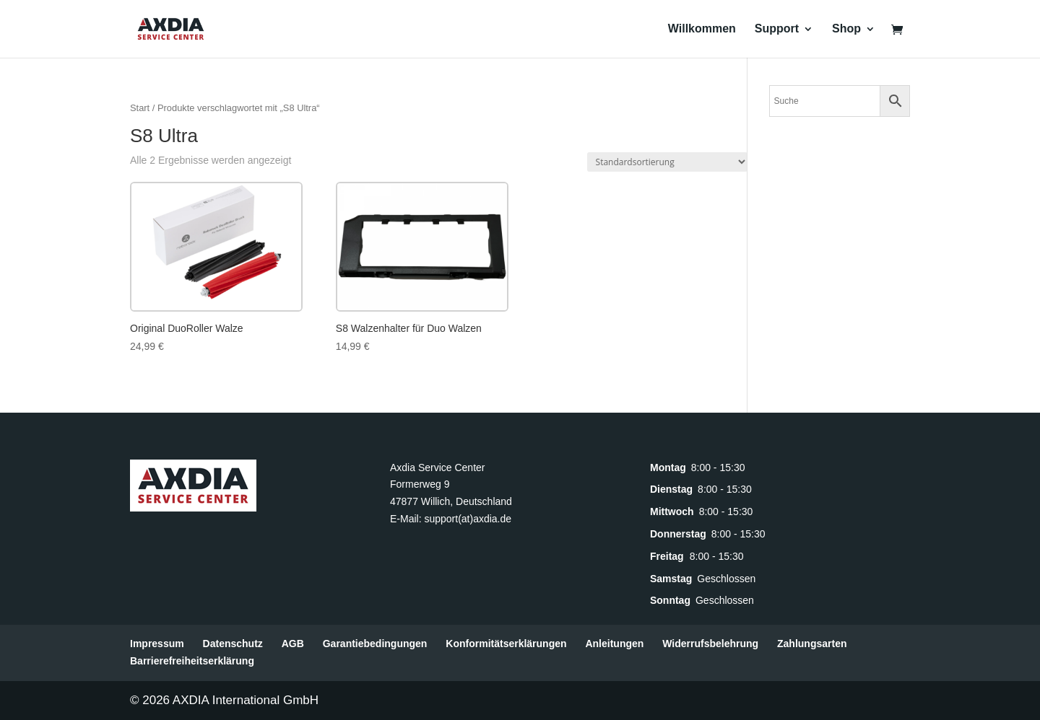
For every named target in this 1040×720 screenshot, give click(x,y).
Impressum (157, 643)
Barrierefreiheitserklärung (192, 661)
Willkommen (702, 29)
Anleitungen (614, 643)
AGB (293, 643)
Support (777, 29)
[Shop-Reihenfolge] (667, 162)
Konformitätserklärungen (506, 643)
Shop (846, 29)
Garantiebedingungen (375, 643)
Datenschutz (233, 643)
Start (140, 107)
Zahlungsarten (811, 643)
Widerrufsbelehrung (710, 643)
